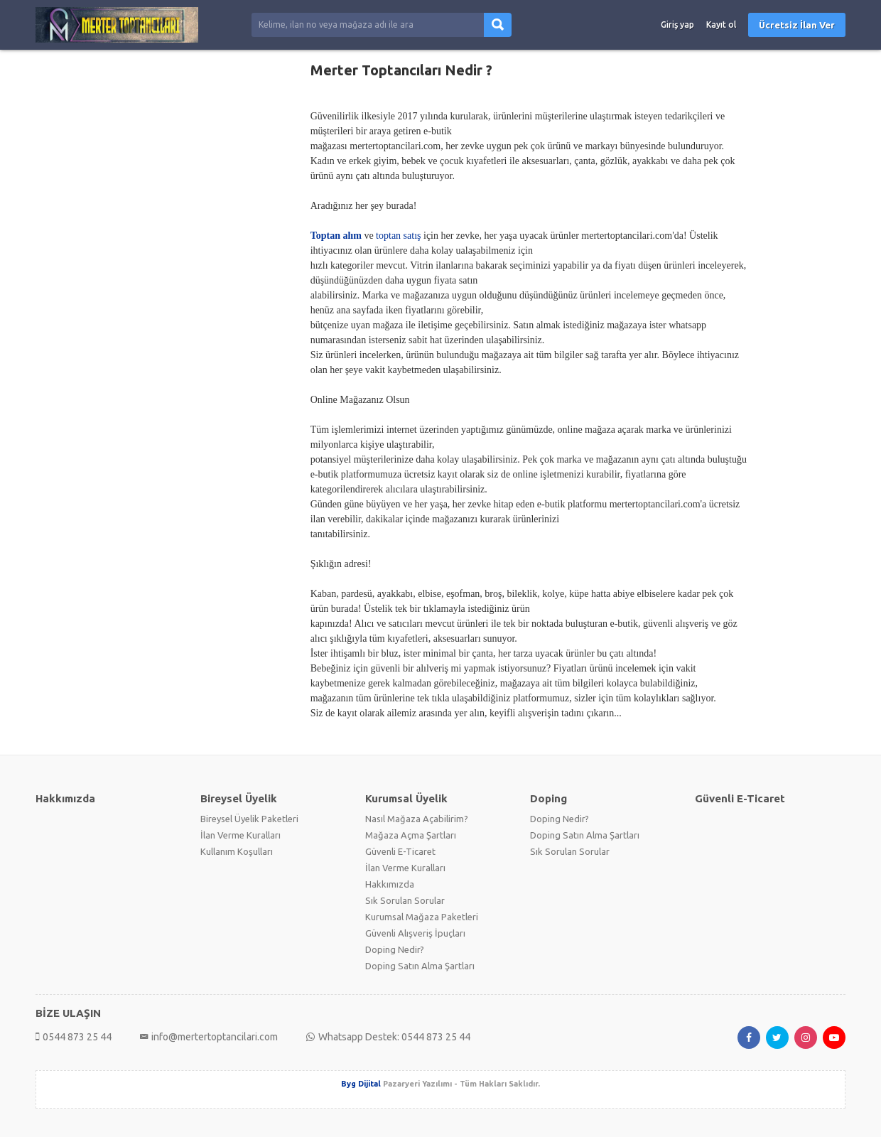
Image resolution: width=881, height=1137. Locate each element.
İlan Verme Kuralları (240, 835)
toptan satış (398, 235)
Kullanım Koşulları (236, 851)
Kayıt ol (721, 24)
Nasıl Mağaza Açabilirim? (416, 819)
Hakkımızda (389, 884)
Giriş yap (677, 24)
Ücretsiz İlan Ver (797, 25)
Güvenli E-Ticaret (400, 851)
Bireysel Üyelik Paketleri (249, 819)
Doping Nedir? (394, 949)
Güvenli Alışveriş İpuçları (415, 933)
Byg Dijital (361, 1083)
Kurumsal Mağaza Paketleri (421, 917)
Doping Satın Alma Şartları (420, 966)
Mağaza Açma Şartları (410, 835)
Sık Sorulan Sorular (405, 900)
